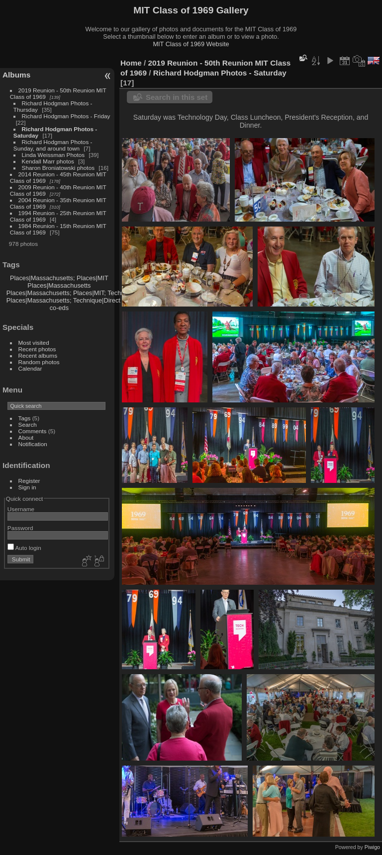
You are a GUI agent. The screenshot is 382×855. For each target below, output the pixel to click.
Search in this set (176, 97)
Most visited (33, 342)
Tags (24, 418)
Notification (32, 444)
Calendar (30, 368)
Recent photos (37, 349)
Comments (32, 431)
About (26, 437)
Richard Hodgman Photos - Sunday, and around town (53, 145)
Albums (16, 75)
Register (29, 480)
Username (20, 509)
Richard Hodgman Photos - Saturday (219, 73)
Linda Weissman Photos (53, 155)
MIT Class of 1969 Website (191, 44)
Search (27, 424)
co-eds (59, 307)
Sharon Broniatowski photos (58, 167)
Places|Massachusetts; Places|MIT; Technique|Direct (80, 293)
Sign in (27, 487)
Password (20, 528)
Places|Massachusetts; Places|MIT (59, 278)
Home (131, 63)
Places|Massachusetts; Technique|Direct (63, 300)
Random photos (39, 362)
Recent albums (37, 355)
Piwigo (372, 847)
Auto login (24, 547)
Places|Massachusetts (59, 285)
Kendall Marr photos (48, 161)
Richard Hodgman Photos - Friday (66, 116)
